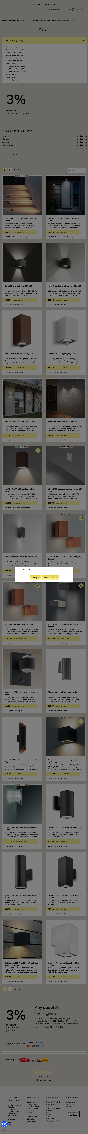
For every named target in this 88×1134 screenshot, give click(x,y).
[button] (4, 1124)
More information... (44, 572)
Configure (36, 578)
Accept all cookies (51, 578)
